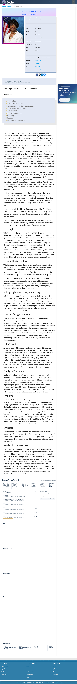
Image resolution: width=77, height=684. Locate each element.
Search (68, 2)
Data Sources (4, 674)
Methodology (29, 671)
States (53, 671)
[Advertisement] (66, 26)
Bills (73, 2)
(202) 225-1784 (38, 60)
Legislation (54, 669)
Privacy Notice (29, 674)
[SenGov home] (8, 2)
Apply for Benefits (5, 666)
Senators (54, 666)
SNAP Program (4, 671)
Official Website (38, 66)
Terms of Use (29, 677)
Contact (28, 669)
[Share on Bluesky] (44, 75)
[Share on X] (40, 75)
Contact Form (37, 63)
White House (62, 2)
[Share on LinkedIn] (42, 75)
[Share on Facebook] (37, 75)
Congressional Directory (7, 6)
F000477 (37, 54)
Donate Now (64, 99)
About (27, 666)
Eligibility (3, 669)
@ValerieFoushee (38, 69)
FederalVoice (55, 674)
